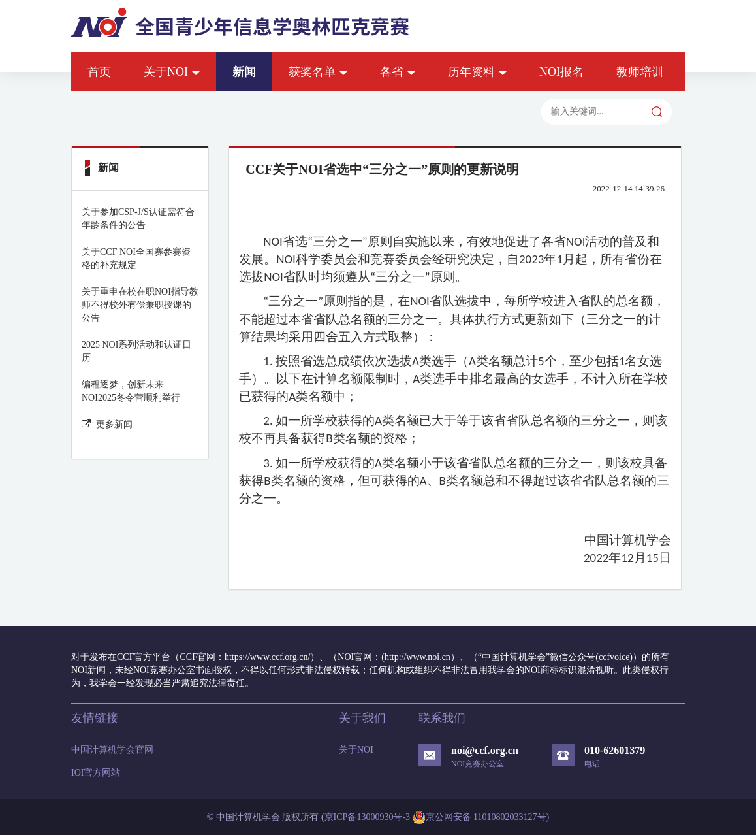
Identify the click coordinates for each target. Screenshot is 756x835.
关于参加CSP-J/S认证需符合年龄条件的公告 (138, 218)
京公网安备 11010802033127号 (479, 817)
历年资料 (477, 71)
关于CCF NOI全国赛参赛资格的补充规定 (136, 258)
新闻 (244, 71)
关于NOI (172, 71)
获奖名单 (318, 71)
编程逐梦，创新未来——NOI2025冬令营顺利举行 (132, 391)
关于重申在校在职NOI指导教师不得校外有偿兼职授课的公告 (140, 305)
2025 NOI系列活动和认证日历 (136, 351)
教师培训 (639, 71)
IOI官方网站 (95, 773)
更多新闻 (107, 424)
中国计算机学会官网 (112, 750)
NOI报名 (561, 71)
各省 (397, 71)
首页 (99, 71)
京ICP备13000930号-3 (367, 817)
